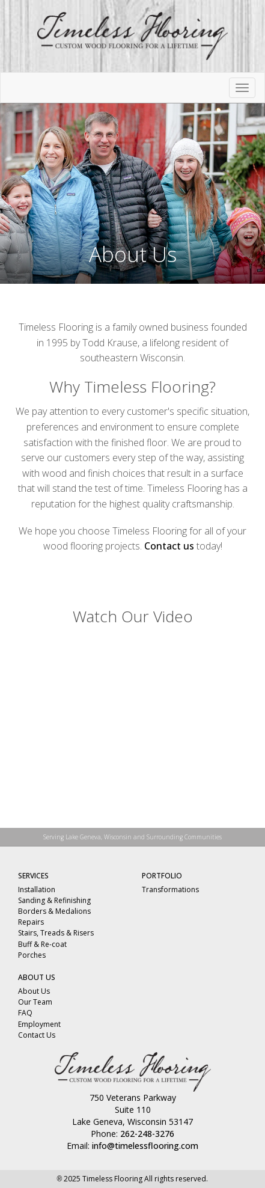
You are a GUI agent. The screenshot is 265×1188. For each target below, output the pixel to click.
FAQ (25, 1013)
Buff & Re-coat (42, 944)
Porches (32, 955)
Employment (39, 1024)
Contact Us (36, 1035)
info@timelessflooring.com (145, 1145)
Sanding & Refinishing (54, 900)
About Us (34, 991)
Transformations (170, 889)
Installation (36, 889)
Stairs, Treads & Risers (56, 933)
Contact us (169, 546)
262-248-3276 (147, 1133)
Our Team (35, 1002)
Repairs (31, 922)
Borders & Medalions (54, 911)
